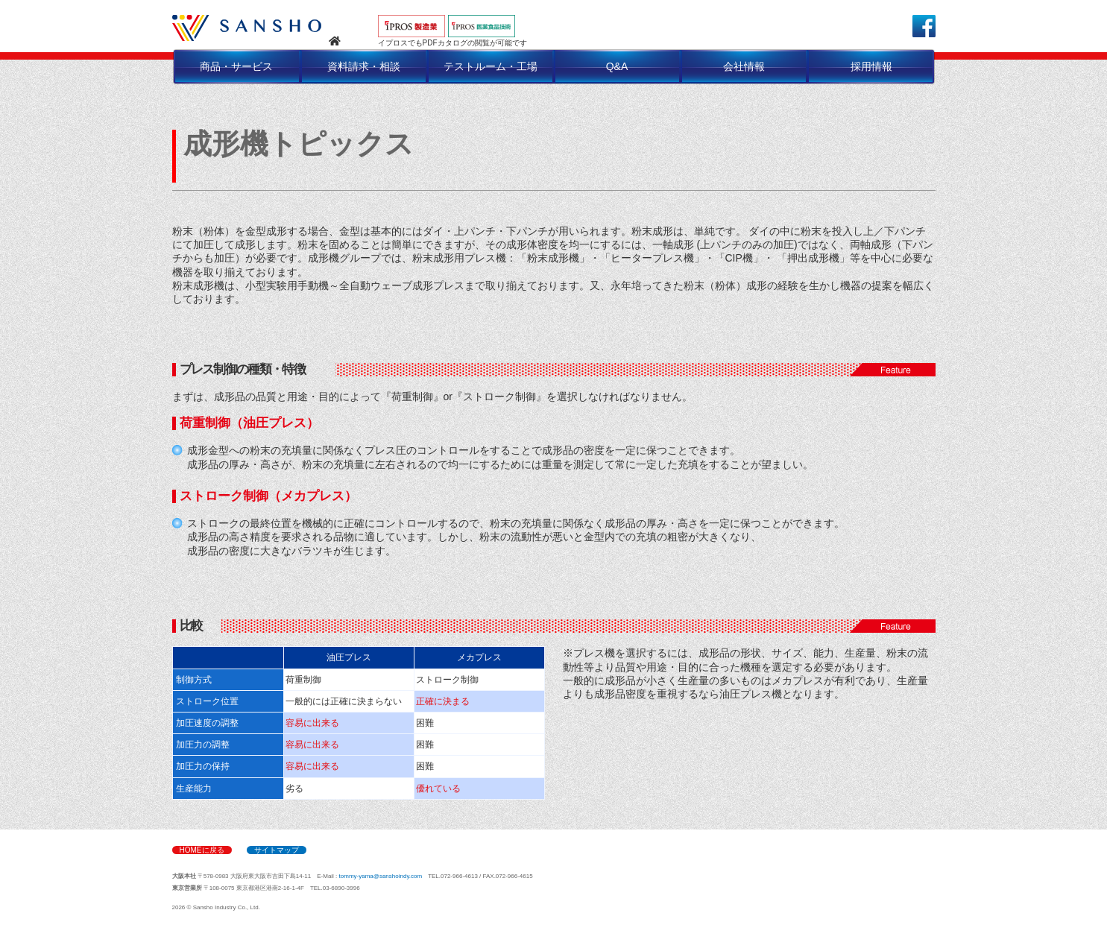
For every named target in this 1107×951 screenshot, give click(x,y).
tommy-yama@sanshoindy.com (381, 876)
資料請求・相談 (363, 66)
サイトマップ (276, 850)
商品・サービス (236, 66)
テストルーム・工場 (490, 66)
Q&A (617, 66)
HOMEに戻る (202, 850)
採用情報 (871, 66)
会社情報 (744, 66)
